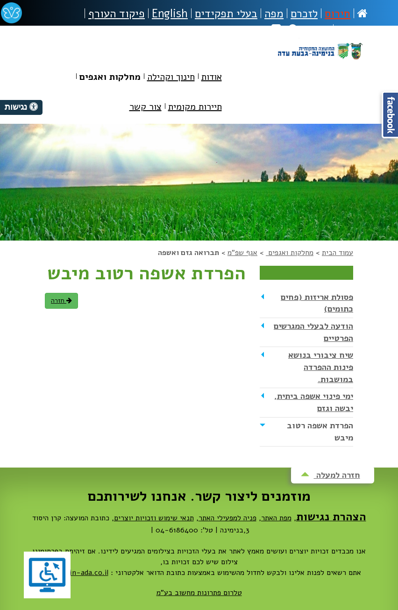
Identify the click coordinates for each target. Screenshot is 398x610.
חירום (337, 13)
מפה (274, 13)
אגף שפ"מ (242, 253)
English (170, 13)
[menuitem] (211, 79)
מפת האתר (276, 518)
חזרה (61, 300)
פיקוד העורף (116, 13)
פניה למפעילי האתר (227, 518)
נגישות (352, 29)
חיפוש (309, 29)
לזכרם (304, 13)
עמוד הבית (337, 253)
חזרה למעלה (330, 475)
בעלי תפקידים (226, 13)
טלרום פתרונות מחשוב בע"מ (199, 593)
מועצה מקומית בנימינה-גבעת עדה (319, 61)
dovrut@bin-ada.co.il (72, 572)
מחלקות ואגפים (289, 253)
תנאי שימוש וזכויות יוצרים (154, 518)
